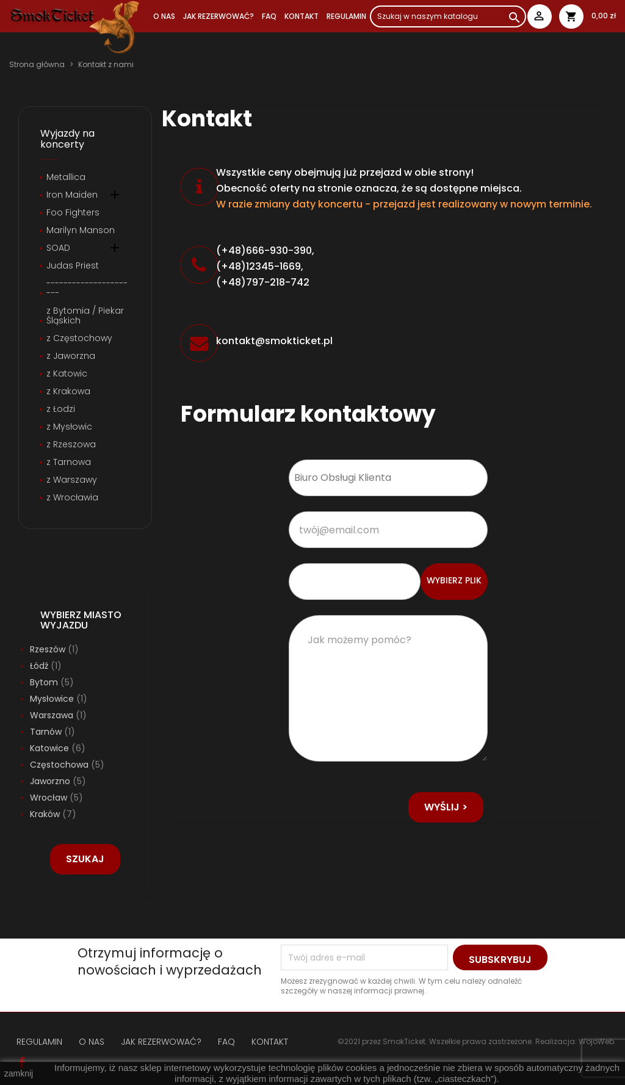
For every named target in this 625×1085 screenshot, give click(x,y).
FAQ (269, 16)
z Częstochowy (79, 338)
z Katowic (66, 374)
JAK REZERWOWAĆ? (218, 16)
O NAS (164, 16)
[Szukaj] (448, 16)
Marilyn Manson (80, 230)
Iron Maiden (72, 195)
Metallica (65, 177)
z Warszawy (71, 480)
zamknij (18, 1073)
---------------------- (87, 288)
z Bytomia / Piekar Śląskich (85, 316)
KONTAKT (269, 1042)
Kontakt (301, 16)
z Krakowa (68, 391)
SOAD (58, 248)
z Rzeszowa (71, 444)
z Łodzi (60, 409)
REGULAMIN (346, 16)
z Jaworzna (70, 356)
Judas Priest (72, 266)
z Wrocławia (72, 497)
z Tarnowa (68, 462)
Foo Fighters (72, 212)
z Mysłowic (69, 427)
